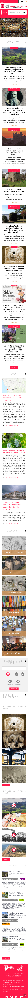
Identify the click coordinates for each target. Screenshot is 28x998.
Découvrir (16, 677)
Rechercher (14, 689)
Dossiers (22, 677)
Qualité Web (6, 973)
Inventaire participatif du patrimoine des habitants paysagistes (12, 397)
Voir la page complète (12, 425)
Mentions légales (17, 975)
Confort (23, 1)
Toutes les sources (8, 677)
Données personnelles (17, 973)
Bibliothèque (18, 684)
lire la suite (14, 545)
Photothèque (10, 684)
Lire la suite (14, 84)
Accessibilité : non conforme (14, 976)
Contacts (8, 975)
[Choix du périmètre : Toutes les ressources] (4, 12)
